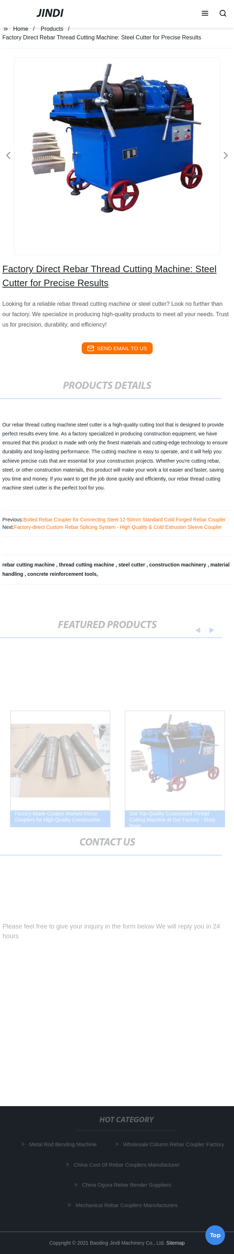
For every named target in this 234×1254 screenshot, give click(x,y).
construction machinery (178, 565)
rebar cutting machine (29, 565)
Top (215, 1235)
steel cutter (132, 565)
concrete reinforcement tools (62, 574)
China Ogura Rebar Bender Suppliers (127, 1185)
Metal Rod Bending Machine (63, 1144)
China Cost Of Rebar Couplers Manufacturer (128, 1164)
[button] (205, 14)
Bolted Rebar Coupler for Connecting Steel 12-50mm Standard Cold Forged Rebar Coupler (124, 519)
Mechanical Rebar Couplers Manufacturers (128, 1205)
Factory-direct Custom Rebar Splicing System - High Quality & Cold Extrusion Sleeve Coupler (118, 527)
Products (51, 29)
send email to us (117, 348)
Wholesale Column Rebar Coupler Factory (174, 1144)
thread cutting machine (87, 565)
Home (20, 29)
